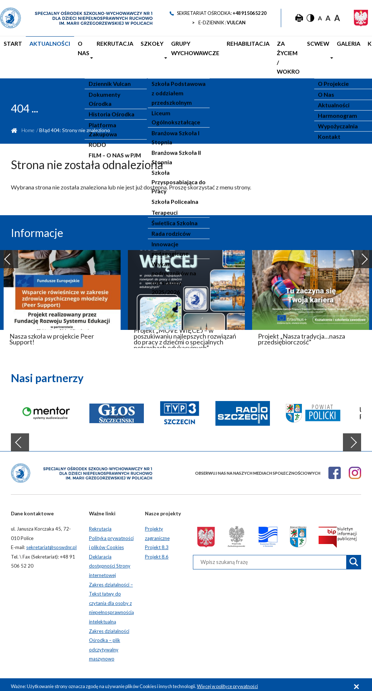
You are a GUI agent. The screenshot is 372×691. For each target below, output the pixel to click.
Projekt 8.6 (157, 553)
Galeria (327, 51)
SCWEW (300, 51)
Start (11, 51)
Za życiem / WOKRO (260, 56)
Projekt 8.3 (157, 543)
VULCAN (236, 22)
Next (363, 255)
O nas (73, 56)
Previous (9, 255)
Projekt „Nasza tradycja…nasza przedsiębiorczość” (301, 335)
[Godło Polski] (361, 18)
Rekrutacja (102, 51)
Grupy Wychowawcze (170, 56)
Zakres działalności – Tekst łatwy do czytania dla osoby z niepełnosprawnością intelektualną (111, 599)
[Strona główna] (76, 18)
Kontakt (356, 51)
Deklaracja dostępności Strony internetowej (109, 562)
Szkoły (134, 51)
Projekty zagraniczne (157, 529)
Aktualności (44, 51)
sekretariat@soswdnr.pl (51, 543)
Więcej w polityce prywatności (227, 682)
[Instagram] (355, 469)
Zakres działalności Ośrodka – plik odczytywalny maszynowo (109, 641)
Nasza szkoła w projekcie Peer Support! (51, 335)
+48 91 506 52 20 (249, 13)
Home (28, 126)
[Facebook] (334, 469)
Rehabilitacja (221, 51)
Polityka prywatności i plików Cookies (111, 539)
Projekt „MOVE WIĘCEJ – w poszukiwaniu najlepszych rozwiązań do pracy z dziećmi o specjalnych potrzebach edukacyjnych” (185, 335)
